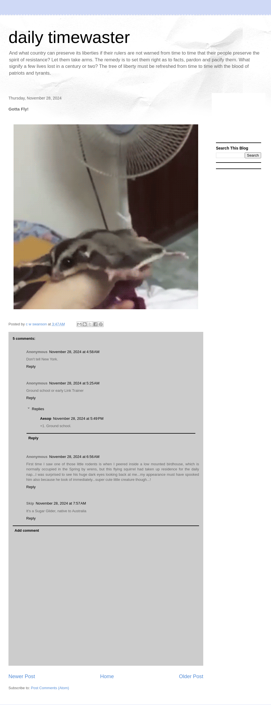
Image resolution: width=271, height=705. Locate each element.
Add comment (27, 530)
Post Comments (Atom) (50, 688)
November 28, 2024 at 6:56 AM (74, 457)
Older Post (191, 676)
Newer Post (21, 676)
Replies (38, 409)
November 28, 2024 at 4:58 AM (74, 352)
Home (107, 676)
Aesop (45, 418)
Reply (31, 366)
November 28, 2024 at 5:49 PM (78, 418)
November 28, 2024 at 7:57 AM (61, 503)
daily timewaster (69, 37)
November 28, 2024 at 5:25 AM (74, 383)
